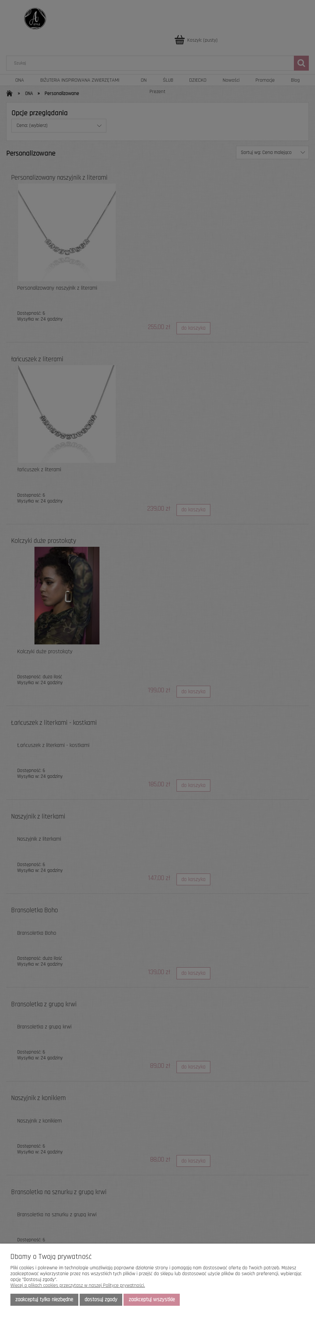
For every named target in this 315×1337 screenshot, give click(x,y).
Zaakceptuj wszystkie (152, 1299)
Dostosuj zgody (101, 1299)
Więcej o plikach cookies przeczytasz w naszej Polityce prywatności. (77, 1285)
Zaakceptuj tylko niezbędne (44, 1299)
